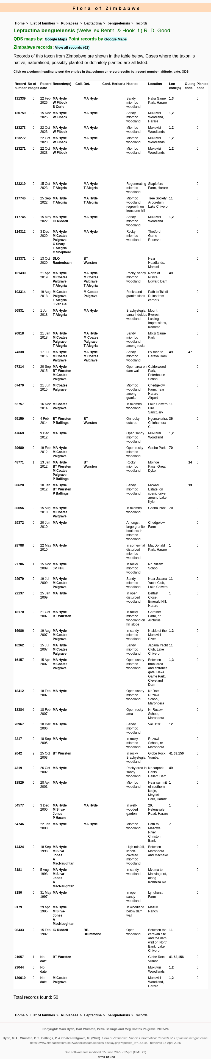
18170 (19, 612)
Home (20, 23)
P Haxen (59, 818)
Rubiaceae (69, 23)
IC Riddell (60, 221)
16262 (19, 645)
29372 (19, 523)
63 (175, 753)
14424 (19, 847)
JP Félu (58, 568)
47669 (19, 433)
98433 (19, 930)
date (177, 71)
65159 (19, 419)
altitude (166, 71)
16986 (19, 631)
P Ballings (61, 423)
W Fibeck (60, 103)
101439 (20, 273)
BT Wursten (90, 261)
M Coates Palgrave (60, 238)
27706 (19, 564)
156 (181, 753)
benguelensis (119, 23)
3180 (18, 893)
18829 (19, 782)
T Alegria (60, 188)
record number (147, 71)
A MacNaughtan (63, 861)
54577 (19, 805)
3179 (18, 907)
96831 (19, 310)
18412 (19, 691)
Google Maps (56, 39)
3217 (18, 739)
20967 (19, 724)
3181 (18, 870)
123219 (20, 184)
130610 (20, 978)
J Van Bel (60, 304)
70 (171, 448)
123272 (20, 138)
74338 (19, 352)
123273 (20, 128)
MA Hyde (60, 98)
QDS (185, 71)
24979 (19, 579)
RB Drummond (92, 932)
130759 (20, 113)
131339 (20, 98)
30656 (19, 508)
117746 (20, 198)
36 (171, 419)
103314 (20, 292)
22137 (19, 593)
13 (190, 485)
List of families (42, 23)
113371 (20, 258)
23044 (19, 967)
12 (171, 724)
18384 (19, 710)
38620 (19, 485)
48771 (19, 462)
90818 (19, 333)
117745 (20, 217)
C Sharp (59, 244)
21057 (19, 957)
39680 (19, 448)
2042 (18, 753)
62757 (19, 404)
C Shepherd (62, 252)
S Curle (58, 107)
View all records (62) (72, 47)
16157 (19, 660)
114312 (20, 232)
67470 (19, 385)
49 (171, 273)
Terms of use (105, 1056)
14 (190, 462)
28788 (19, 545)
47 (190, 352)
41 (171, 753)
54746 (19, 824)
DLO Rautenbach (62, 261)
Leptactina (93, 23)
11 (171, 198)
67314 (19, 367)
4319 (18, 768)
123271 (20, 148)
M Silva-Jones (59, 812)
